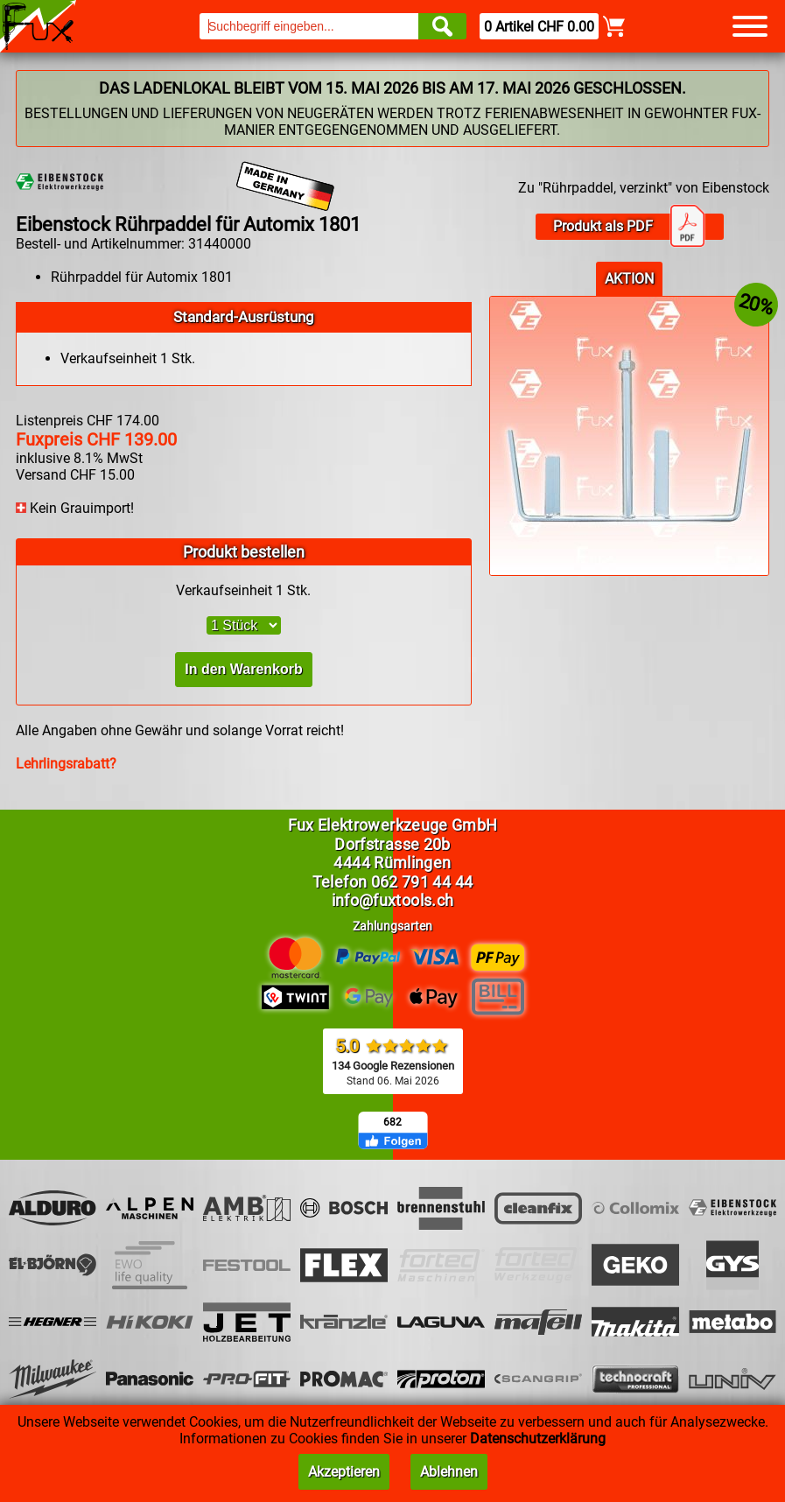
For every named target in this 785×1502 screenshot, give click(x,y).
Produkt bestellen (244, 552)
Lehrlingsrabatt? (66, 763)
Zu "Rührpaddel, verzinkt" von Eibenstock (643, 187)
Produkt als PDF (629, 227)
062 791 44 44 (422, 882)
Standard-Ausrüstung (243, 317)
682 (392, 1122)
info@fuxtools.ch (393, 900)
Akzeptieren (344, 1471)
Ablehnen (449, 1471)
